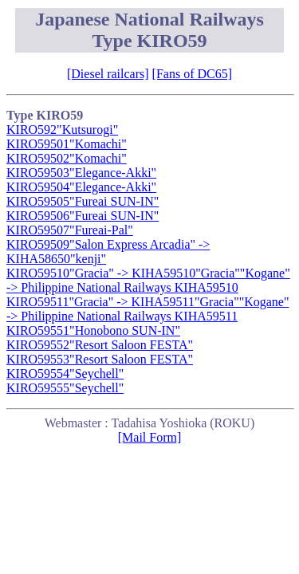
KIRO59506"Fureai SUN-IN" (82, 215)
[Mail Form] (150, 437)
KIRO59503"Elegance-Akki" (81, 172)
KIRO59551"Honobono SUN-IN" (93, 330)
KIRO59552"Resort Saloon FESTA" (99, 345)
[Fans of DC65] (192, 74)
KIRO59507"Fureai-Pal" (69, 230)
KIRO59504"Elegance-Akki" (81, 187)
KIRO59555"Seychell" (65, 388)
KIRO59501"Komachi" (66, 144)
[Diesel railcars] (108, 74)
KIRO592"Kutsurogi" (62, 129)
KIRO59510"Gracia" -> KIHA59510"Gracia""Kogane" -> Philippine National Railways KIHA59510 (148, 280)
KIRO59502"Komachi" (66, 158)
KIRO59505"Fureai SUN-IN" (82, 201)
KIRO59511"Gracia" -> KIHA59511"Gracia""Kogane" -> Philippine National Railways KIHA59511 (147, 309)
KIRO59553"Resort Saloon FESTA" (99, 359)
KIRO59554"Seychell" (65, 373)
